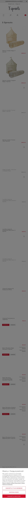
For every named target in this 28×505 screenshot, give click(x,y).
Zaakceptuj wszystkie (14, 496)
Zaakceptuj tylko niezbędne (14, 488)
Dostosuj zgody (14, 492)
